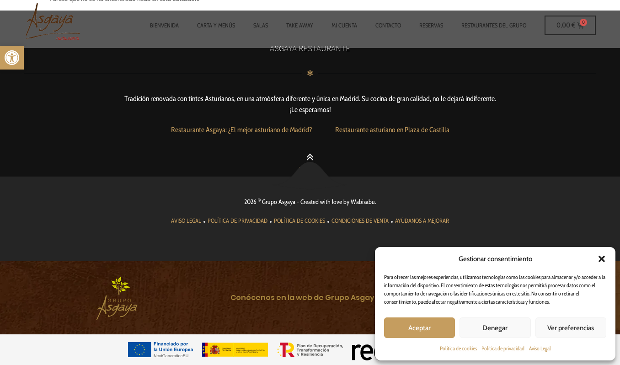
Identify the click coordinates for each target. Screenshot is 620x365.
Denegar (495, 328)
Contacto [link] (388, 25)
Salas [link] (260, 25)
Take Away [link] (299, 25)
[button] (601, 258)
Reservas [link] (431, 25)
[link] (12, 58)
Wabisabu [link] (363, 202)
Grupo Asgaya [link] (278, 202)
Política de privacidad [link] (502, 348)
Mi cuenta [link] (344, 25)
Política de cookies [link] (458, 348)
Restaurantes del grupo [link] (493, 25)
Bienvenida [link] (164, 25)
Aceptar (419, 328)
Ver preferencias (570, 328)
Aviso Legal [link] (540, 348)
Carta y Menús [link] (216, 25)
